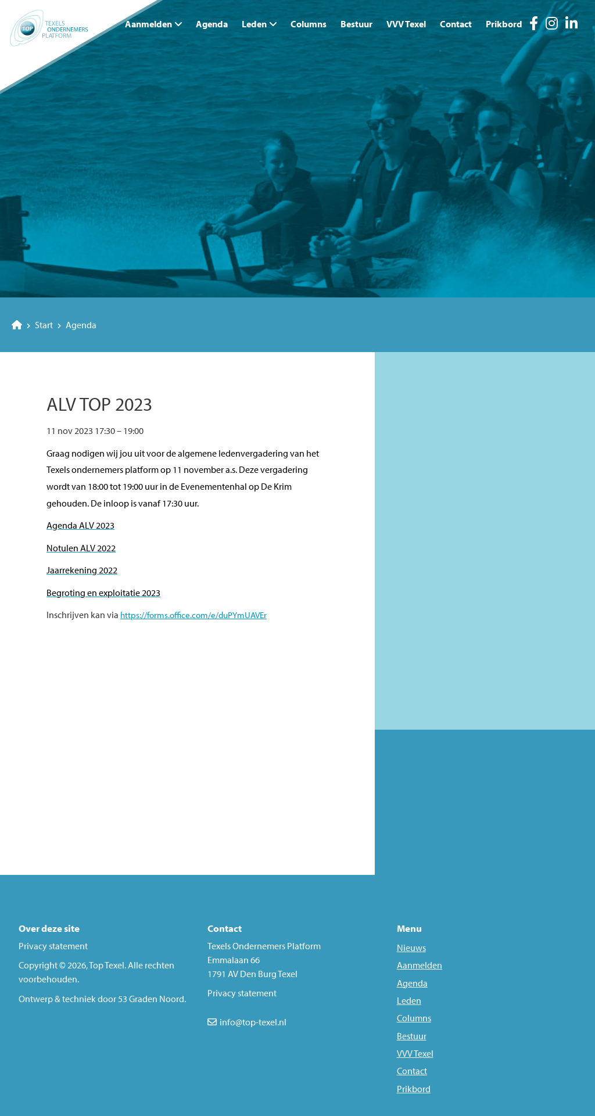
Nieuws (411, 947)
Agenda (212, 24)
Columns (309, 24)
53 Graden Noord (151, 998)
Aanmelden (419, 965)
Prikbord (504, 24)
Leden (254, 24)
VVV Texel (406, 24)
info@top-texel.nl (253, 1022)
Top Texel (106, 965)
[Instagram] (552, 25)
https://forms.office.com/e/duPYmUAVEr (193, 614)
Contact (456, 24)
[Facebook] (533, 25)
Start (32, 325)
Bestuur (356, 24)
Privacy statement (53, 946)
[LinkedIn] (571, 25)
